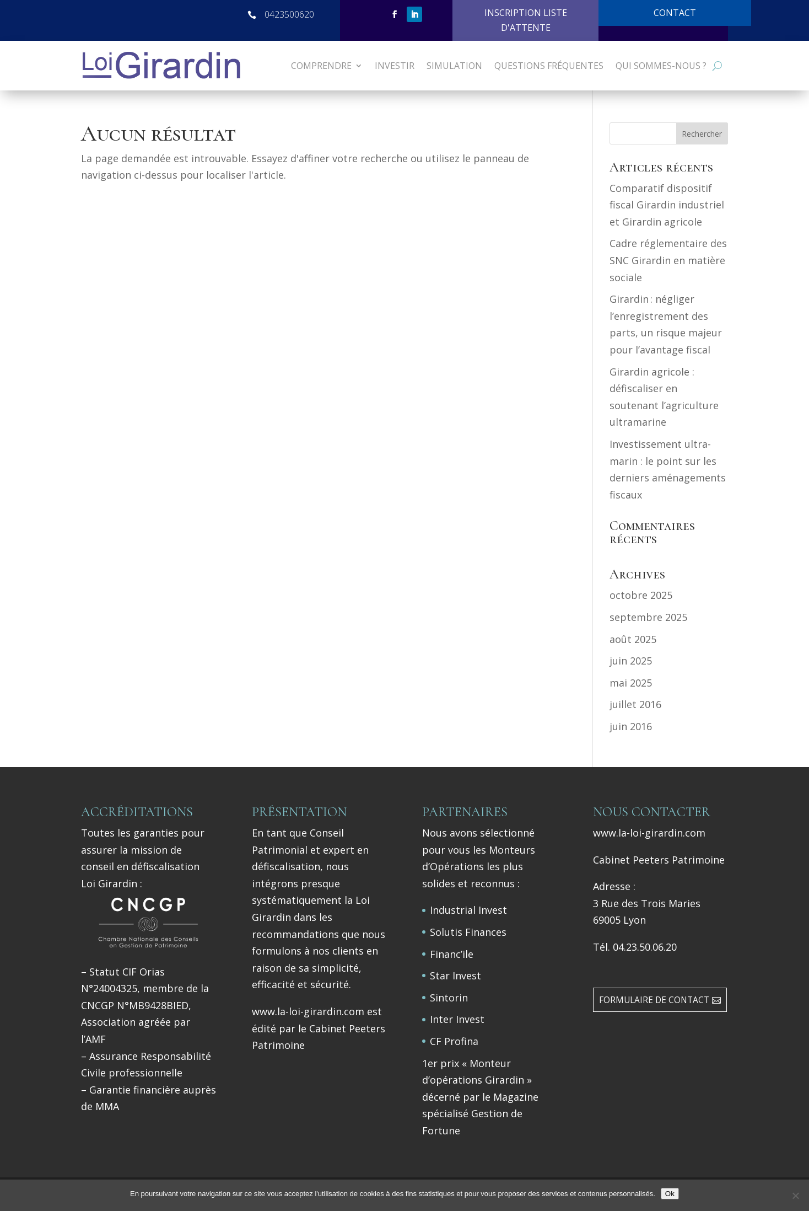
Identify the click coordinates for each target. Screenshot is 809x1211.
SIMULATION (454, 66)
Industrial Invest (468, 910)
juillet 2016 (635, 704)
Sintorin (449, 997)
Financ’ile (451, 954)
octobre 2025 (641, 595)
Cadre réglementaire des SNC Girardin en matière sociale (668, 260)
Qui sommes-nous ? (661, 66)
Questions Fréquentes (548, 66)
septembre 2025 (648, 617)
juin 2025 (631, 660)
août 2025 (633, 639)
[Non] (795, 1195)
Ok (670, 1193)
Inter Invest (457, 1019)
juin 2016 (631, 726)
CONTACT (675, 13)
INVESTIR (394, 66)
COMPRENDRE (321, 66)
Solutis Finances (468, 932)
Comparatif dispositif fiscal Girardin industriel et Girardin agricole (667, 204)
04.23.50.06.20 (645, 946)
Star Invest (455, 975)
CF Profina (454, 1041)
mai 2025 (631, 682)
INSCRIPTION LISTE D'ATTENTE (525, 20)
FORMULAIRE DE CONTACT (654, 1000)
